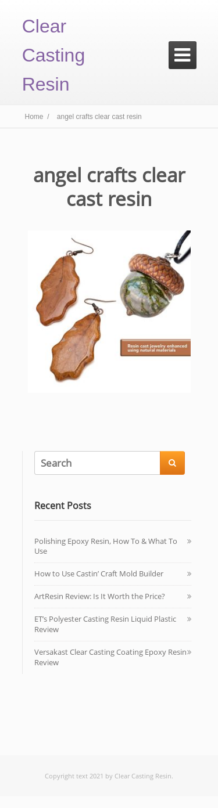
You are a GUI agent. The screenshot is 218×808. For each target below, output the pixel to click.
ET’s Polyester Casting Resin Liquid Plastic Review (105, 624)
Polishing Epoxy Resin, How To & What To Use (105, 546)
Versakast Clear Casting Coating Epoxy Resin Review (110, 657)
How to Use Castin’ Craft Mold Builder (98, 573)
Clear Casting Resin (53, 55)
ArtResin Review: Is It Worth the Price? (99, 596)
